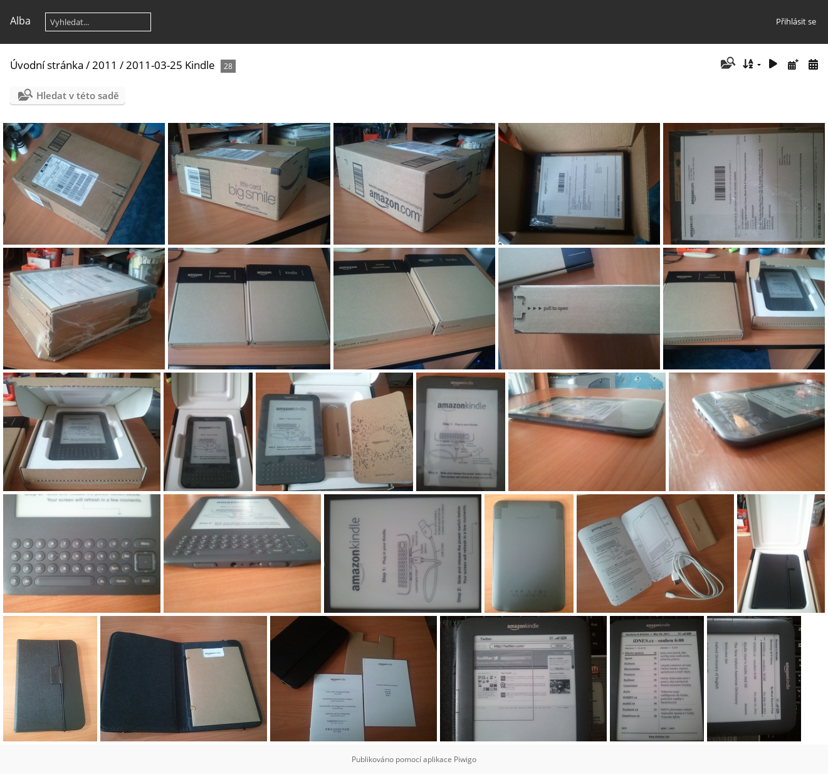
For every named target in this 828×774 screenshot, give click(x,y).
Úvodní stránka (46, 65)
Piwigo (465, 759)
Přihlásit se (796, 21)
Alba (20, 21)
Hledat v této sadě (77, 95)
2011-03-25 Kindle (170, 65)
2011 (104, 65)
